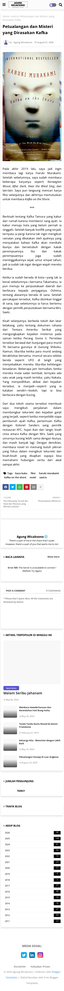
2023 (33, 850)
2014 (33, 903)
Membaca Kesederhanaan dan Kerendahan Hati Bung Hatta (35, 709)
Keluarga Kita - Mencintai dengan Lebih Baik (39, 742)
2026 (33, 832)
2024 (33, 844)
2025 (33, 838)
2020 (33, 868)
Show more (53, 556)
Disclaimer (20, 966)
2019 (33, 874)
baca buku (21, 473)
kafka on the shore (15, 477)
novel (33, 477)
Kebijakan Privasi (40, 966)
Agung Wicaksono (30, 537)
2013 (33, 909)
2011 (33, 921)
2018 (33, 880)
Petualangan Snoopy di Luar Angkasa (39, 756)
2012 (33, 915)
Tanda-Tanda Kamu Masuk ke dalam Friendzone (38, 725)
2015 (33, 897)
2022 (33, 856)
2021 (33, 862)
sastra (14, 16)
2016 (33, 891)
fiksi (33, 473)
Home (6, 16)
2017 (33, 886)
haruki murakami (49, 473)
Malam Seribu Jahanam (22, 693)
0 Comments (53, 590)
